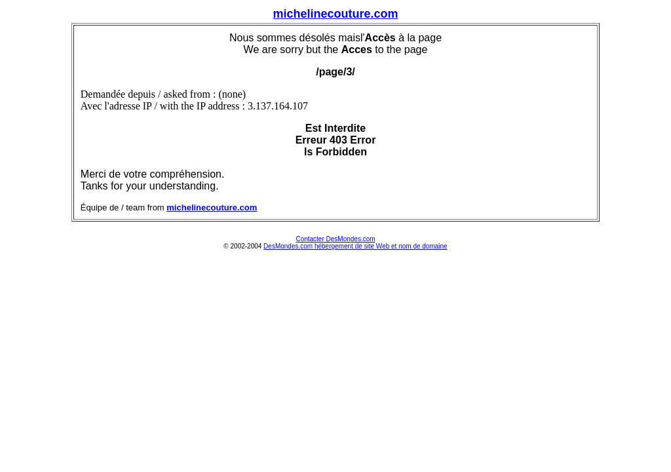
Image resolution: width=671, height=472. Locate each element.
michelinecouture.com (335, 13)
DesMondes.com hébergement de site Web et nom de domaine (355, 246)
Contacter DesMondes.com (335, 239)
